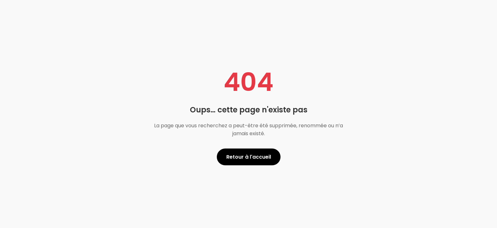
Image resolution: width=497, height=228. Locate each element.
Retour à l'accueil (248, 157)
